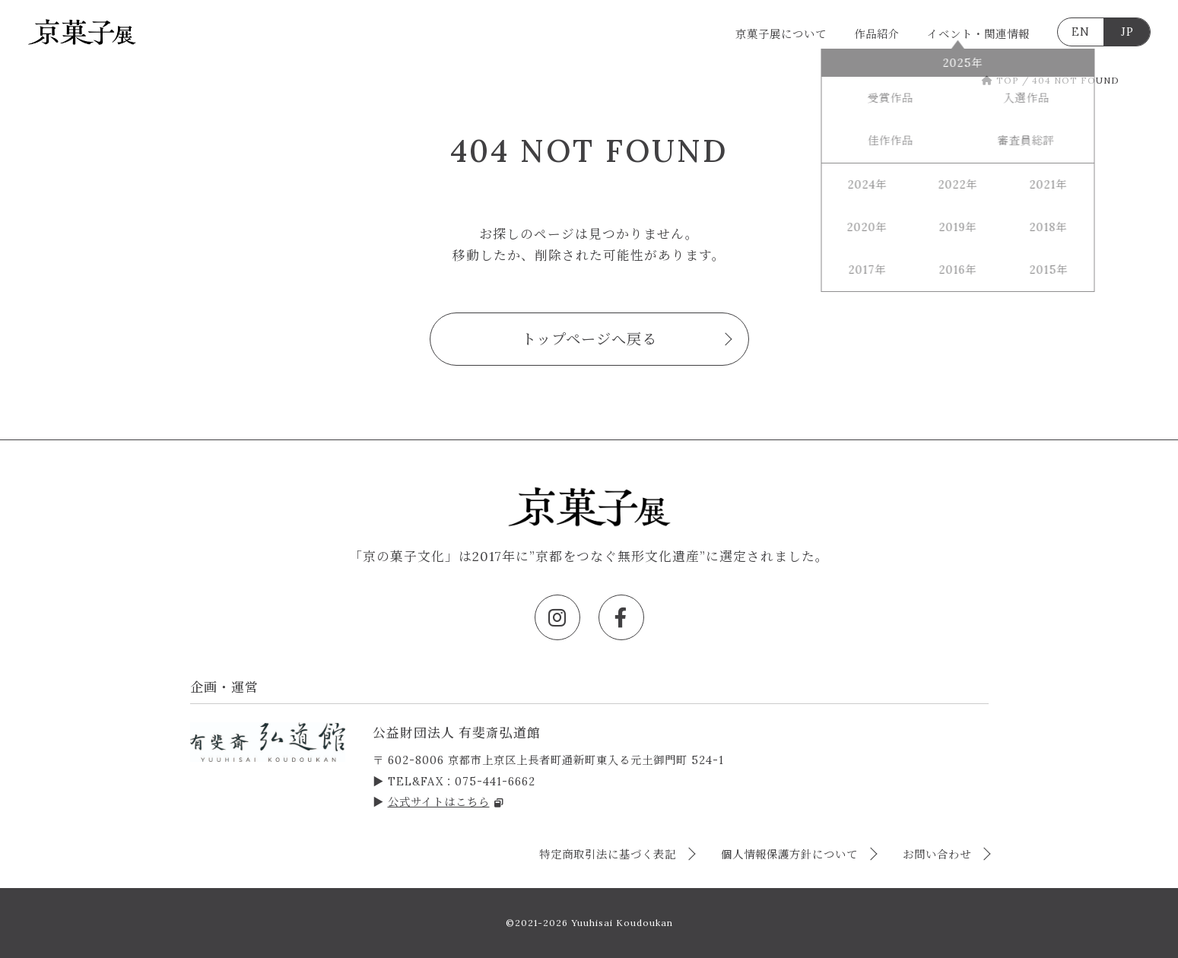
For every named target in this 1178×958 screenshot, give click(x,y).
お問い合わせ (939, 854)
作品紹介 (877, 34)
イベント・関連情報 (978, 34)
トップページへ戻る (589, 339)
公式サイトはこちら (446, 802)
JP (1127, 32)
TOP (1000, 80)
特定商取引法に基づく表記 (609, 854)
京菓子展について (781, 34)
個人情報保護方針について (791, 854)
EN (1081, 32)
